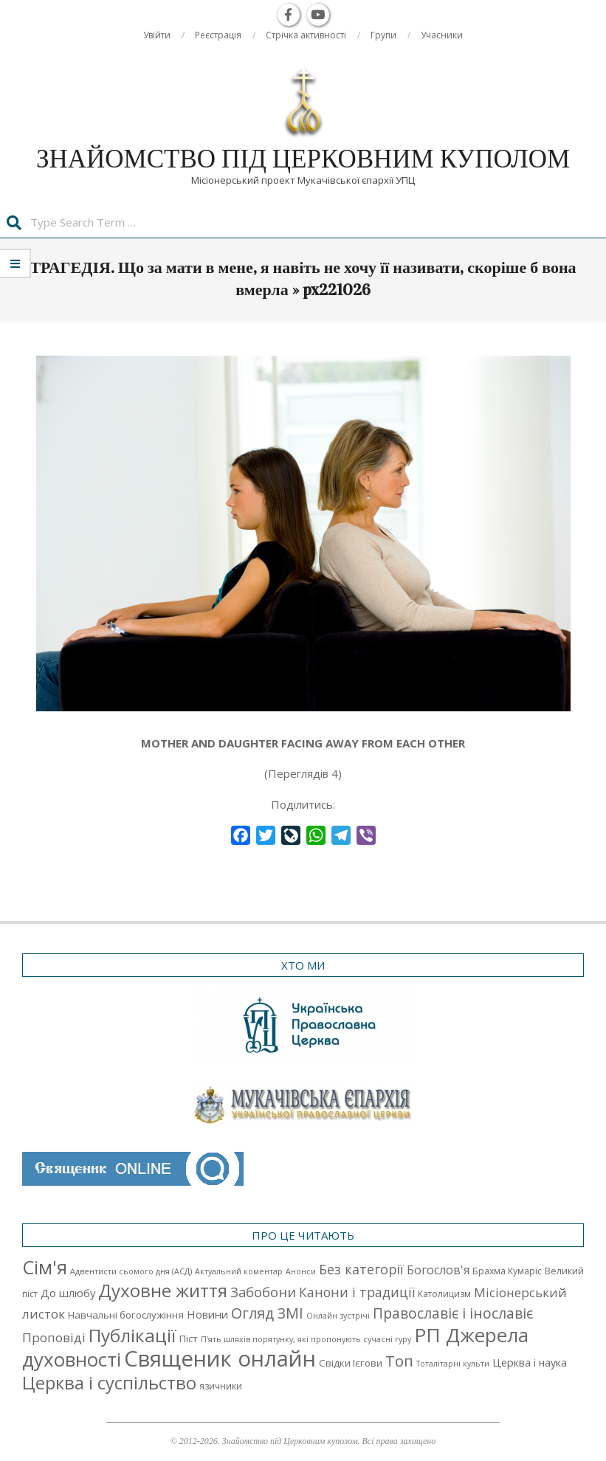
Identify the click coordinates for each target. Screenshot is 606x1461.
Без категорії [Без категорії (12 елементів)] (361, 1269)
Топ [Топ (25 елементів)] (399, 1360)
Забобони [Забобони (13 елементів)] (263, 1292)
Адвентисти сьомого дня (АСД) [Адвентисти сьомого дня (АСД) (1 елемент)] (131, 1271)
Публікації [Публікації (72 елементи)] (132, 1335)
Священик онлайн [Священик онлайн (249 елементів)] (220, 1358)
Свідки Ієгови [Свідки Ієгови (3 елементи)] (350, 1363)
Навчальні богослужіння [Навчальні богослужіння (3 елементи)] (126, 1315)
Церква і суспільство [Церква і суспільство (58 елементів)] (109, 1383)
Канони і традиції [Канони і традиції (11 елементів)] (357, 1292)
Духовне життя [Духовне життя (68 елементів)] (162, 1290)
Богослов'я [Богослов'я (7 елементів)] (438, 1270)
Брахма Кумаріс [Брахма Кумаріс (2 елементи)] (507, 1271)
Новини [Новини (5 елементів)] (207, 1314)
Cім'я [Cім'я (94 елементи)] (44, 1267)
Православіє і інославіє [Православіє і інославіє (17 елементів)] (453, 1313)
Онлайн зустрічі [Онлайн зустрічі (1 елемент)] (338, 1315)
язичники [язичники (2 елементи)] (220, 1386)
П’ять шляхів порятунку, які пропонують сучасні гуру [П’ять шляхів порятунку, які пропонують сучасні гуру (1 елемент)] (306, 1339)
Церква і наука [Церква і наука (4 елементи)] (529, 1362)
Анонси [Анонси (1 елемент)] (301, 1271)
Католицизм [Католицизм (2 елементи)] (444, 1294)
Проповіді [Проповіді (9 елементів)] (54, 1337)
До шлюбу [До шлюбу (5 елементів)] (68, 1292)
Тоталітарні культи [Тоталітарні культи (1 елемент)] (452, 1363)
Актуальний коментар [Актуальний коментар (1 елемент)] (239, 1271)
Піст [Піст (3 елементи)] (188, 1338)
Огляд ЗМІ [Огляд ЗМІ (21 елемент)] (267, 1313)
